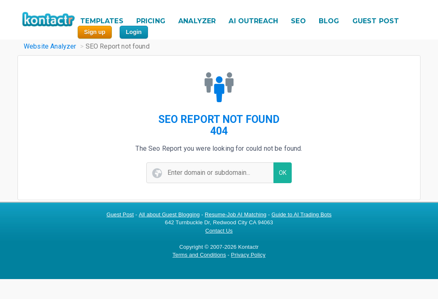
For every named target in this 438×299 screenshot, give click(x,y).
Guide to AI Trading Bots (301, 214)
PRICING (150, 21)
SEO (298, 21)
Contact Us (219, 231)
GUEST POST (375, 21)
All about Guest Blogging (169, 214)
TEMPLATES (101, 21)
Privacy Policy (248, 255)
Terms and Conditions (199, 255)
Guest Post (120, 214)
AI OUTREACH (253, 21)
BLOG (329, 21)
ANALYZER (197, 21)
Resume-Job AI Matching (236, 214)
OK (282, 172)
